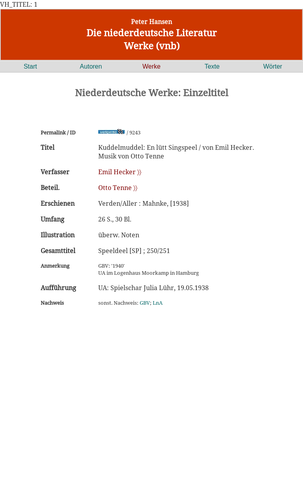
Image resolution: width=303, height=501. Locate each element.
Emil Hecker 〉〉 (119, 172)
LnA (158, 302)
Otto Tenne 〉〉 (117, 187)
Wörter (272, 66)
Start (30, 66)
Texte (211, 66)
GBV (145, 302)
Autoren (91, 66)
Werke (151, 66)
